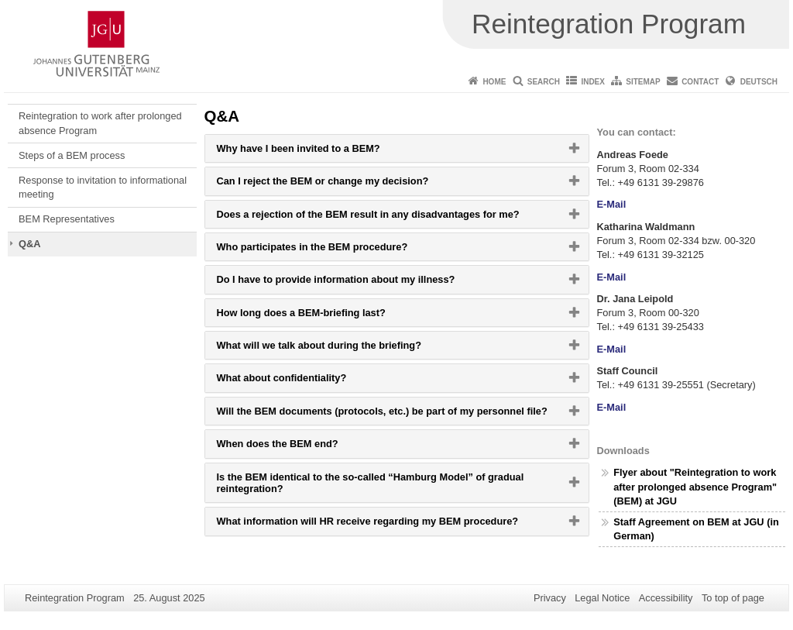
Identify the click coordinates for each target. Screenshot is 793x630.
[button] (397, 148)
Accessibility (666, 598)
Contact (700, 81)
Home (494, 81)
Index (593, 81)
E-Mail (612, 204)
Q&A (29, 244)
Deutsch (759, 81)
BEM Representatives (67, 219)
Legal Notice (602, 598)
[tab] (397, 148)
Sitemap (643, 81)
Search (543, 81)
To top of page (733, 598)
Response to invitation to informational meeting (103, 187)
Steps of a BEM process (72, 155)
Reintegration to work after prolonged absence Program (100, 123)
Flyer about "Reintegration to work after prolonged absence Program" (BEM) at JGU (695, 486)
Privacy (550, 598)
